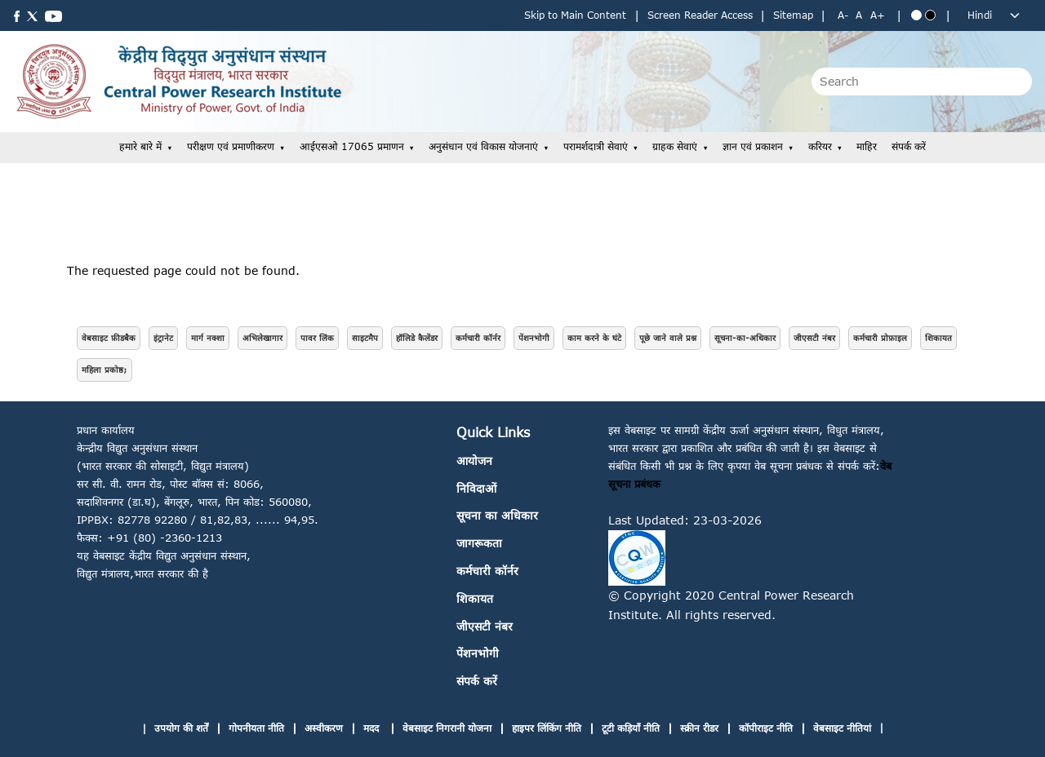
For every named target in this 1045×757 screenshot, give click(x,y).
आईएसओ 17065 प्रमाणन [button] (352, 146)
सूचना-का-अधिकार (745, 338)
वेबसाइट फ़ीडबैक (109, 338)
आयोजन (474, 460)
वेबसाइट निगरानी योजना (446, 728)
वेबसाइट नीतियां (842, 728)
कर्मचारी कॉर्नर (478, 338)
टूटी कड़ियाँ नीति (631, 728)
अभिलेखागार (262, 338)
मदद (372, 728)
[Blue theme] (916, 15)
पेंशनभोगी (533, 338)
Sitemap (793, 15)
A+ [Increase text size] (877, 15)
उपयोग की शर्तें (181, 728)
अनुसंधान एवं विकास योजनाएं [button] (483, 146)
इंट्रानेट (163, 338)
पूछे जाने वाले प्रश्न (667, 338)
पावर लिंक (317, 338)
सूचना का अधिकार (497, 515)
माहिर (866, 146)
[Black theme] (930, 15)
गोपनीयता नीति (256, 728)
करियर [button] (820, 146)
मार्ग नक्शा (208, 338)
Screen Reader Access (700, 15)
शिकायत (938, 338)
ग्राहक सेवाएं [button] (674, 146)
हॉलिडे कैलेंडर (417, 338)
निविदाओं (476, 488)
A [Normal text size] (859, 15)
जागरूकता (479, 543)
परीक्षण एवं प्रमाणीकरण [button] (230, 146)
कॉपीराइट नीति (766, 728)
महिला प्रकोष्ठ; (104, 369)
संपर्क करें (909, 146)
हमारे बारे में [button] (140, 146)
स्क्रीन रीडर (699, 728)
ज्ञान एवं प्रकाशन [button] (753, 146)
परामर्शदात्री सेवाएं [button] (595, 146)
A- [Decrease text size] (843, 15)
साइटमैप (365, 338)
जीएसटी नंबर (814, 338)
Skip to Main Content (575, 15)
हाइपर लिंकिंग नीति (546, 728)
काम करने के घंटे (594, 338)
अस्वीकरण (324, 728)
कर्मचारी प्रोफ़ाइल (880, 338)
